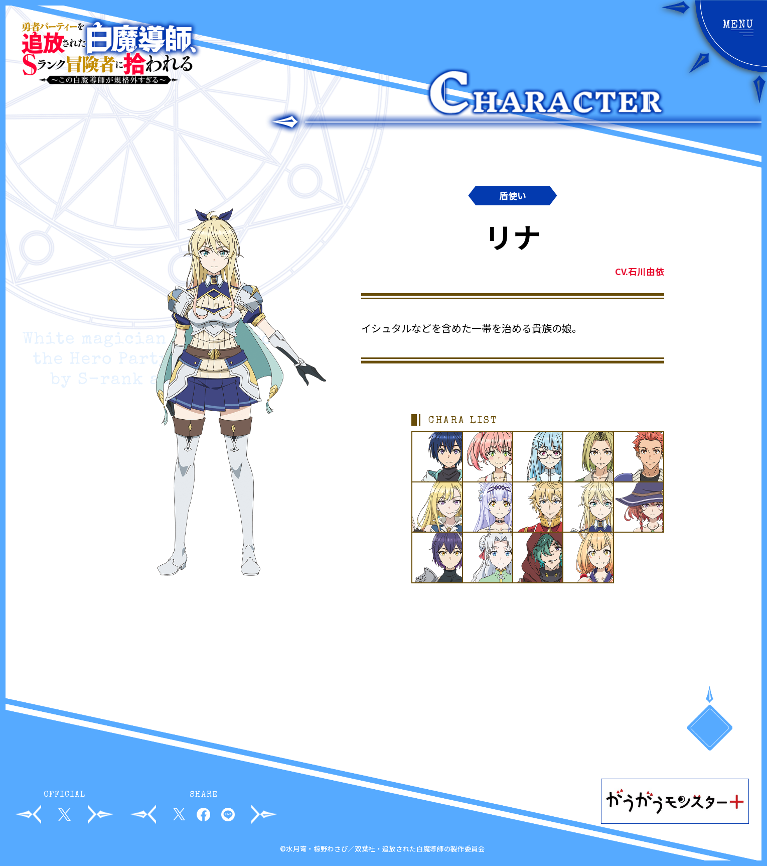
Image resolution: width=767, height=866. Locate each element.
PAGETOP (710, 728)
